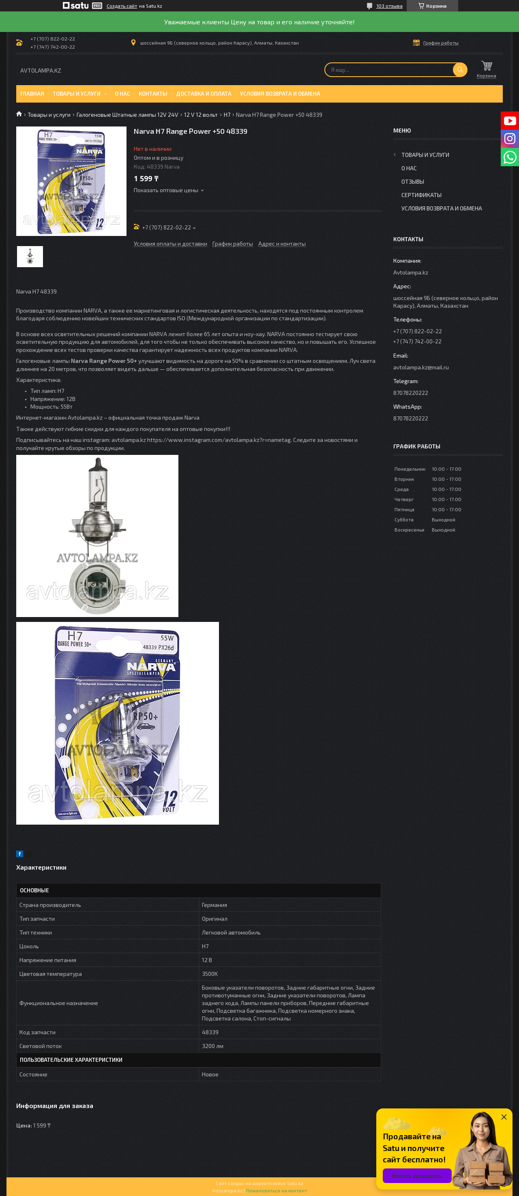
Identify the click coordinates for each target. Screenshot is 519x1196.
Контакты (153, 93)
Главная (32, 93)
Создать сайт (122, 6)
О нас (122, 93)
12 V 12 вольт (201, 114)
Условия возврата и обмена (280, 93)
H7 (227, 114)
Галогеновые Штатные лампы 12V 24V (127, 114)
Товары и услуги (77, 93)
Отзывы (412, 181)
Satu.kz (295, 1183)
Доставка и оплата (204, 93)
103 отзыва (389, 6)
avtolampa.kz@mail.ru (421, 367)
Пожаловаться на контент (276, 1190)
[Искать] (460, 69)
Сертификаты (421, 194)
